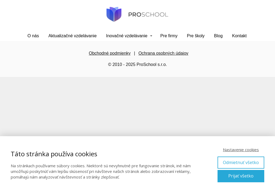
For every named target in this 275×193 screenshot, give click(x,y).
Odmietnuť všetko (241, 162)
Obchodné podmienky (110, 53)
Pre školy (196, 36)
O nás (33, 36)
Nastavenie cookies (241, 149)
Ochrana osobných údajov (163, 53)
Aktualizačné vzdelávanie (72, 36)
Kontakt (239, 36)
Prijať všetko (241, 176)
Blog (218, 36)
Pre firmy (169, 36)
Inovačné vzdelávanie (126, 36)
